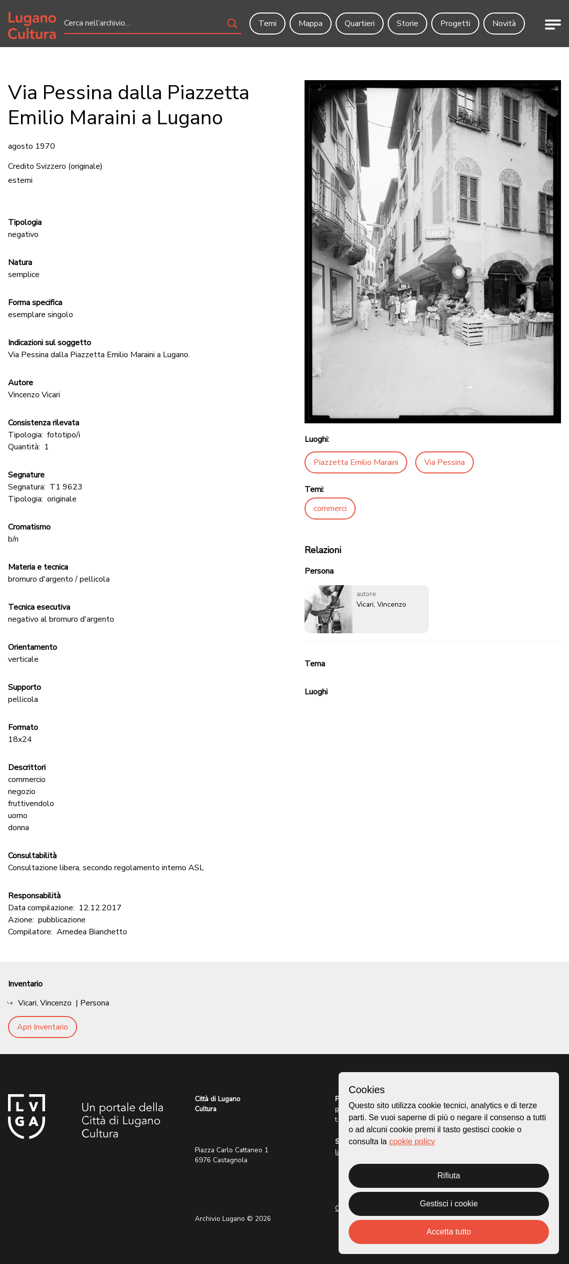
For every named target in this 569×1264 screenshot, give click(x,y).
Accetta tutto (449, 1231)
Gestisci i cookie (449, 1203)
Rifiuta (448, 1175)
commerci (330, 508)
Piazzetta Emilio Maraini (356, 462)
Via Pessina (444, 462)
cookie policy (412, 1141)
